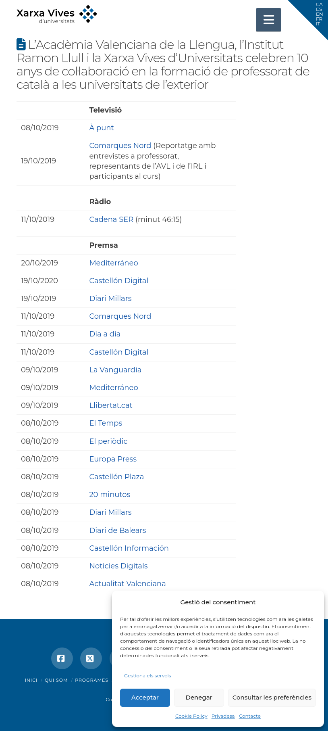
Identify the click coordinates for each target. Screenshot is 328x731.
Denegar (199, 697)
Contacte (250, 716)
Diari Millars (110, 298)
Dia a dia (104, 334)
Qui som (56, 680)
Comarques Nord (120, 145)
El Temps (105, 423)
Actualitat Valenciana (127, 583)
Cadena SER (111, 219)
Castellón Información (129, 548)
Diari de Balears (117, 530)
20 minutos (109, 494)
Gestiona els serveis (147, 676)
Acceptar (145, 697)
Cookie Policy (191, 716)
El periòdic (108, 441)
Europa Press (113, 459)
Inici (31, 680)
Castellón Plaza (116, 476)
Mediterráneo (113, 263)
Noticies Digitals (118, 566)
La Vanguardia (115, 370)
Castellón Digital (118, 280)
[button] (269, 19)
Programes (91, 680)
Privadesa (223, 716)
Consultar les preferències (272, 697)
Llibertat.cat (111, 405)
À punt (101, 127)
